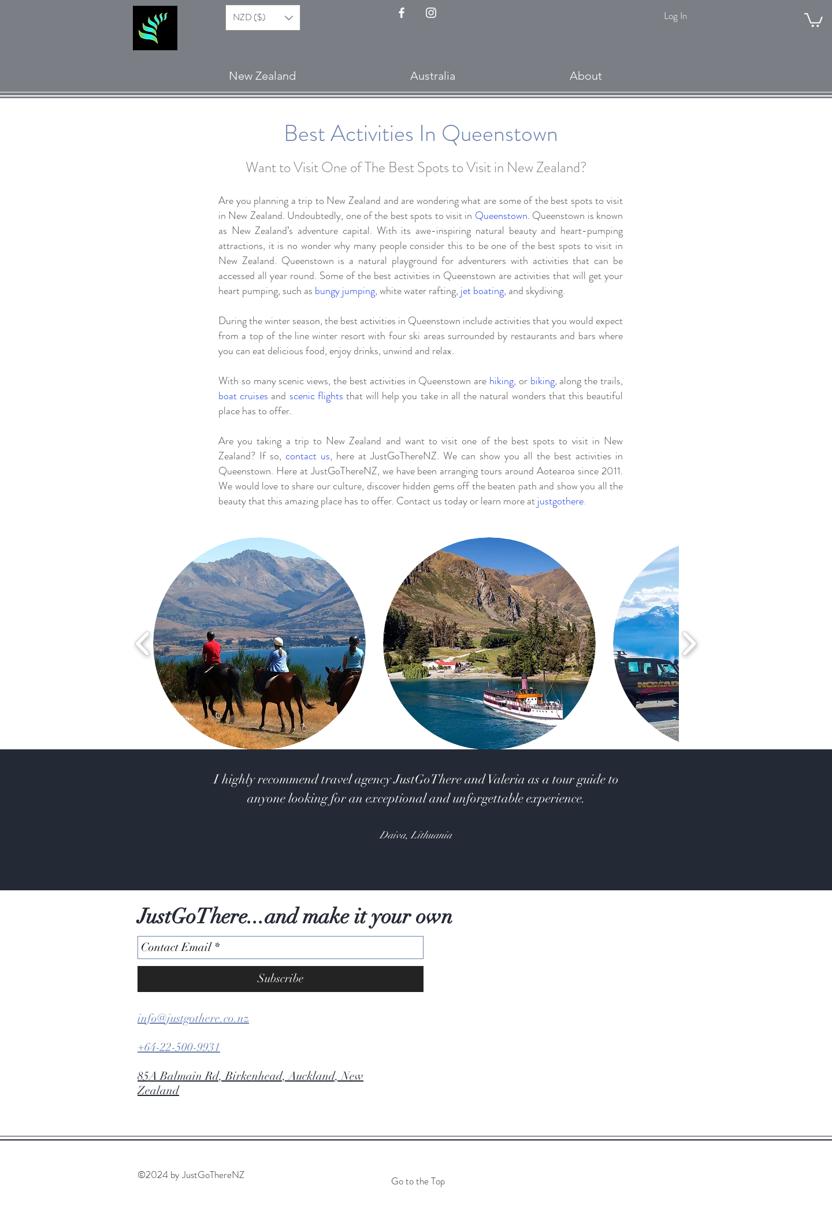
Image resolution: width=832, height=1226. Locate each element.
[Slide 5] (416, 861)
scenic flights (316, 395)
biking (542, 380)
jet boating (482, 290)
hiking (501, 380)
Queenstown (501, 215)
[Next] (767, 820)
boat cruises (243, 395)
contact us (307, 455)
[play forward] (689, 644)
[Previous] (65, 820)
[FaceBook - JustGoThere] (401, 13)
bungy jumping (345, 290)
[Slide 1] (374, 861)
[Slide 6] (426, 861)
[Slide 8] (447, 861)
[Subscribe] (281, 979)
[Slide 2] (385, 861)
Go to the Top (418, 1181)
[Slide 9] (457, 861)
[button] (813, 19)
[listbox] (262, 18)
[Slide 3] (395, 861)
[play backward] (143, 644)
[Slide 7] (437, 861)
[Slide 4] (405, 861)
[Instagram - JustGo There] (431, 13)
